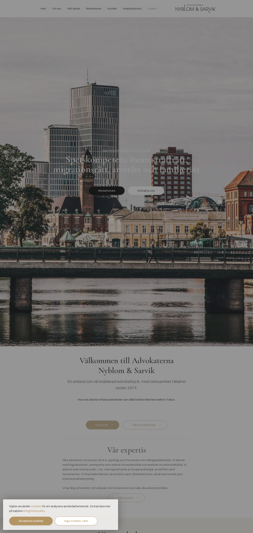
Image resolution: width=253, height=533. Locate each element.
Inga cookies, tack (76, 520)
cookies (36, 506)
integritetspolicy (33, 511)
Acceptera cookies (31, 520)
